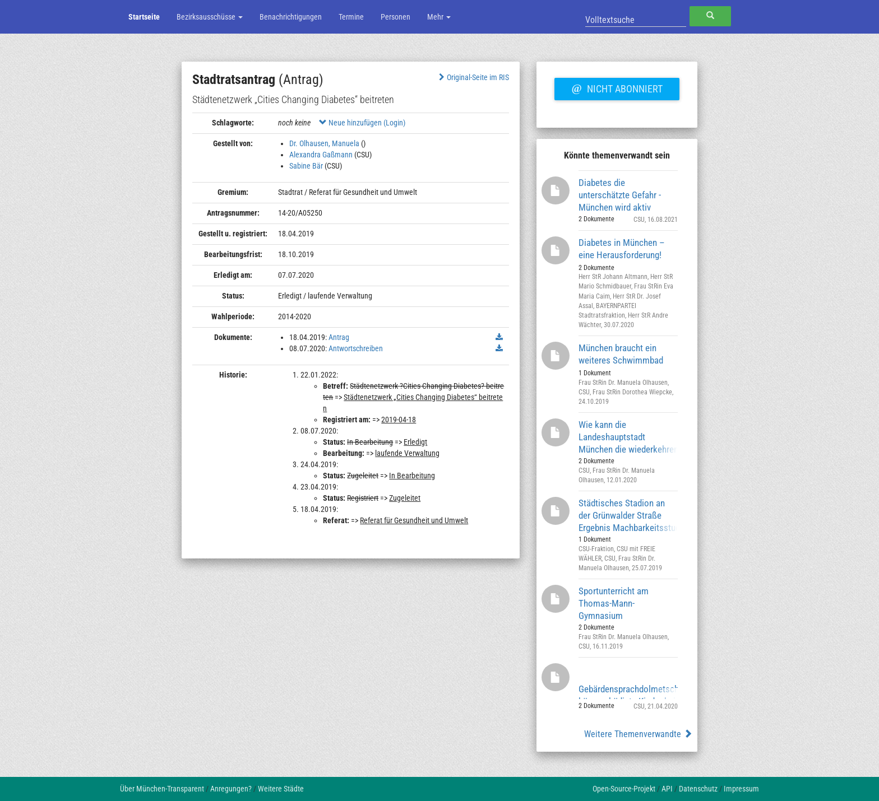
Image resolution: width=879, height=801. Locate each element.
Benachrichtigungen (291, 16)
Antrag (339, 337)
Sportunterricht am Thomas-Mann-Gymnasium (614, 603)
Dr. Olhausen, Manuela (324, 143)
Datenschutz (698, 788)
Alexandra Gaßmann (321, 154)
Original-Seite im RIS (473, 77)
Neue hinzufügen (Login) (362, 122)
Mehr (439, 16)
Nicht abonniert (616, 87)
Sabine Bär (306, 165)
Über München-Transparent (162, 788)
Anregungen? (231, 788)
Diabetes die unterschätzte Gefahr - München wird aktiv (620, 194)
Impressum (741, 788)
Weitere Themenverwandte (638, 734)
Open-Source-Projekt (624, 788)
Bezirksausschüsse (210, 16)
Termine (351, 16)
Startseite (144, 16)
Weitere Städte (281, 788)
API (667, 788)
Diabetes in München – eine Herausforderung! (622, 248)
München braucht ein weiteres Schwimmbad (621, 354)
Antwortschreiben (356, 348)
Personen (395, 16)
